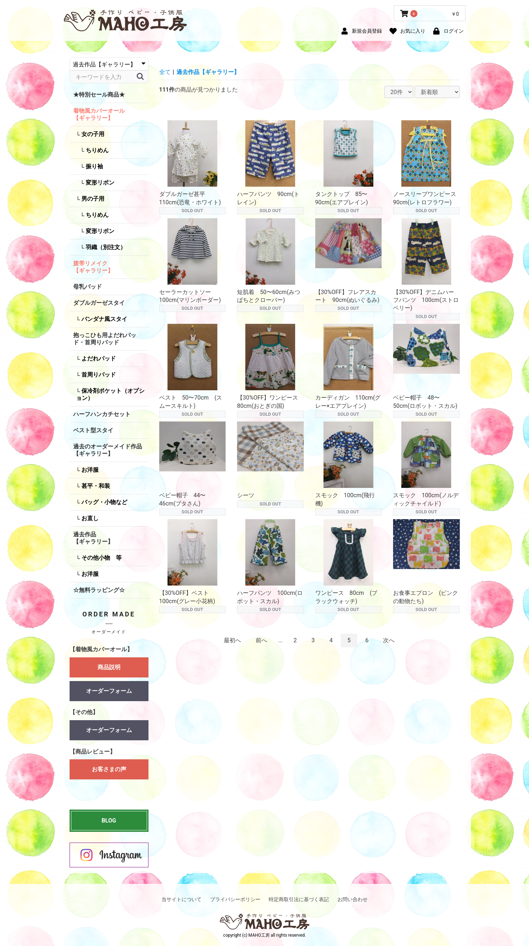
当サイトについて (181, 899)
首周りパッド (98, 374)
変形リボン (99, 182)
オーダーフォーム (109, 691)
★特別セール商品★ (99, 94)
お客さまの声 (109, 772)
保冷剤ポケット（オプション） (110, 394)
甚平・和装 (95, 486)
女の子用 (92, 134)
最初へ (232, 640)
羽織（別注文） (105, 247)
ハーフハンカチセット (102, 414)
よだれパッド (98, 358)
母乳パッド (87, 286)
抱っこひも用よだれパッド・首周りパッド (104, 339)
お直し (89, 518)
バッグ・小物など (103, 502)
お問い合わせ (352, 899)
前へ (261, 640)
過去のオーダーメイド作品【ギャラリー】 (107, 450)
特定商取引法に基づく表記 (299, 899)
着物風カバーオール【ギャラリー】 (99, 114)
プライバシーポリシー (235, 899)
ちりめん (96, 150)
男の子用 (92, 198)
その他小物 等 (101, 557)
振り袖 (93, 166)
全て (165, 72)
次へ (389, 640)
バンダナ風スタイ (103, 319)
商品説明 (109, 667)
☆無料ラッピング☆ (99, 590)
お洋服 (89, 469)
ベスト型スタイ (93, 430)
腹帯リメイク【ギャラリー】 (93, 267)
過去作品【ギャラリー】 (93, 538)
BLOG (108, 820)
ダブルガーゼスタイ (99, 302)
